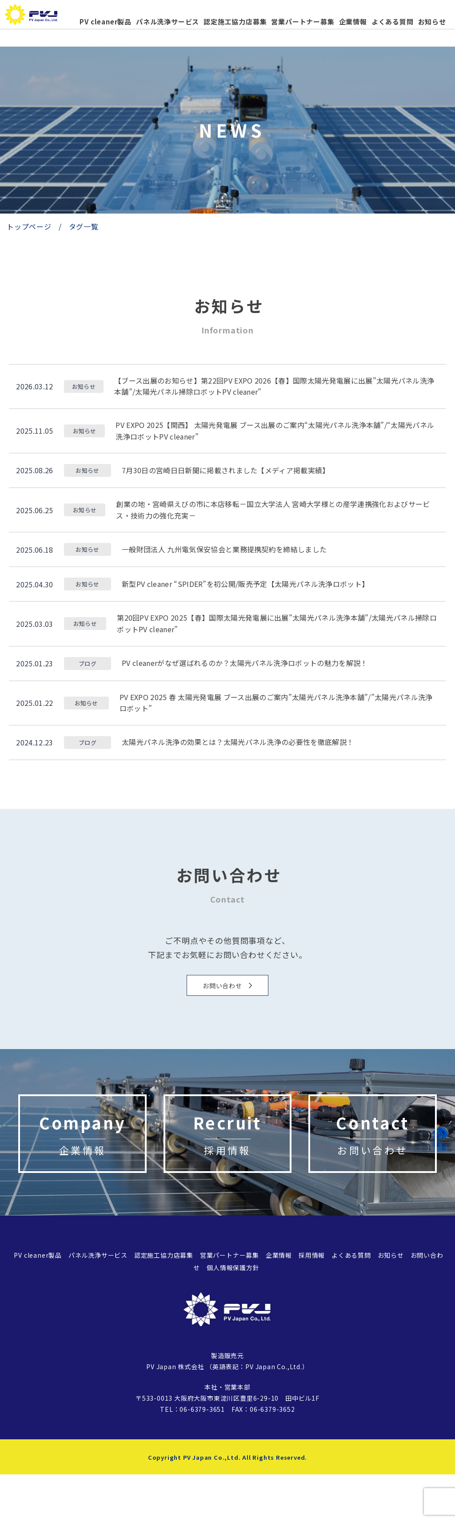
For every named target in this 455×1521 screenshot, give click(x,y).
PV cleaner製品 (106, 21)
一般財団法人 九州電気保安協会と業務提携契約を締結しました (224, 549)
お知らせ (432, 21)
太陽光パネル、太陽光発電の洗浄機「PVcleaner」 (40, 18)
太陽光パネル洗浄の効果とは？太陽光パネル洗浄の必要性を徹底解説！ (238, 742)
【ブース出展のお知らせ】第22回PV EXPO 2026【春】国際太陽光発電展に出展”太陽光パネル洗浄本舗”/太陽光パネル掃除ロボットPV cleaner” (274, 386)
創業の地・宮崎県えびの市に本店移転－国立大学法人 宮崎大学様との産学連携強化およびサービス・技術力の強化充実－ (273, 510)
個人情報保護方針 (233, 1314)
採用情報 (312, 1301)
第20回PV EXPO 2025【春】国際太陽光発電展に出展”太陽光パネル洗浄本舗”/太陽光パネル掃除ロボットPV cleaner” (277, 623)
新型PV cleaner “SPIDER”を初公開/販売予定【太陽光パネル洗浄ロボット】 (245, 583)
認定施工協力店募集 (235, 21)
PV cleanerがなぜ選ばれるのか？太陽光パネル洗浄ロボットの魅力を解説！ (244, 663)
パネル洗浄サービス (167, 21)
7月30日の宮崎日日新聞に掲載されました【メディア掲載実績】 (226, 470)
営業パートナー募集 (302, 21)
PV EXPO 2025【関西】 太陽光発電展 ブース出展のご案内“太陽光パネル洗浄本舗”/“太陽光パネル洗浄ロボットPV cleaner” (275, 431)
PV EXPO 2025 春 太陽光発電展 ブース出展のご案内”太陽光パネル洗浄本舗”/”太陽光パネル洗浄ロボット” (276, 703)
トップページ (29, 226)
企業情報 (353, 21)
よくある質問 (392, 21)
